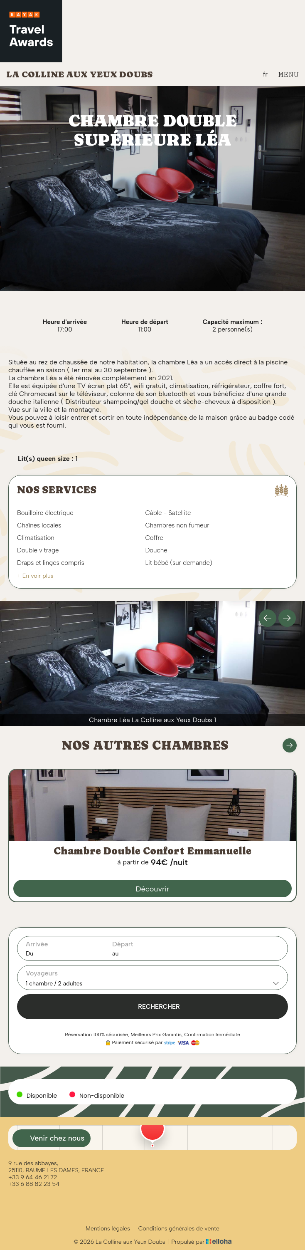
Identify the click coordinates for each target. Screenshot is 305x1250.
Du (29, 953)
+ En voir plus (35, 575)
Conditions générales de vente (178, 1228)
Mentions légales (108, 1228)
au (115, 953)
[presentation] (267, 618)
